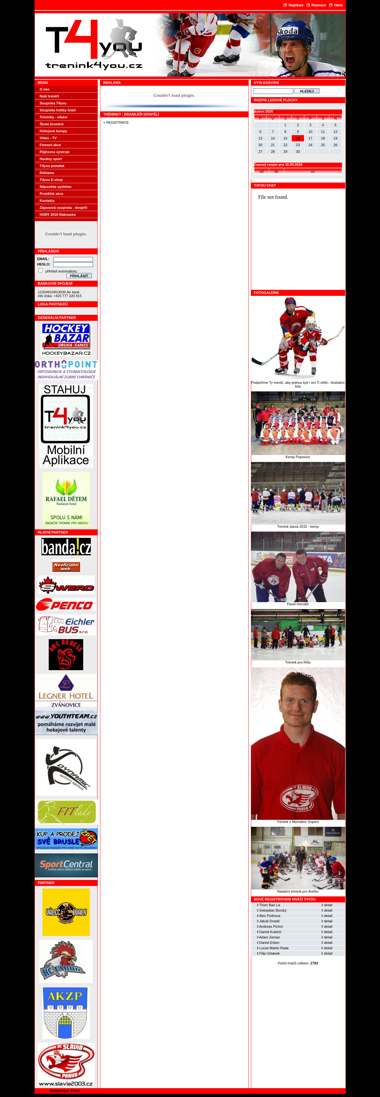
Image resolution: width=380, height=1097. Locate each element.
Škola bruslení (52, 124)
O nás (45, 89)
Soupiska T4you (53, 103)
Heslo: (44, 264)
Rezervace (319, 5)
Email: (43, 259)
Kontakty (47, 201)
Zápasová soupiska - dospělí (63, 207)
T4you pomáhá (52, 166)
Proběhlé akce (52, 194)
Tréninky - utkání (53, 117)
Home (338, 5)
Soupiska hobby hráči (58, 110)
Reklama (47, 173)
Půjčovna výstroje (55, 152)
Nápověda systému (56, 187)
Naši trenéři (49, 96)
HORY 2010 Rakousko (58, 214)
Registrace (296, 5)
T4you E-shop (51, 180)
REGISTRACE (117, 122)
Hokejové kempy (53, 131)
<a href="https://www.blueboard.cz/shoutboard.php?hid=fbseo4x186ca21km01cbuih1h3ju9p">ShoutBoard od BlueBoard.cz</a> (298, 239)
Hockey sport (51, 159)
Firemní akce (50, 145)
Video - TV (48, 138)
